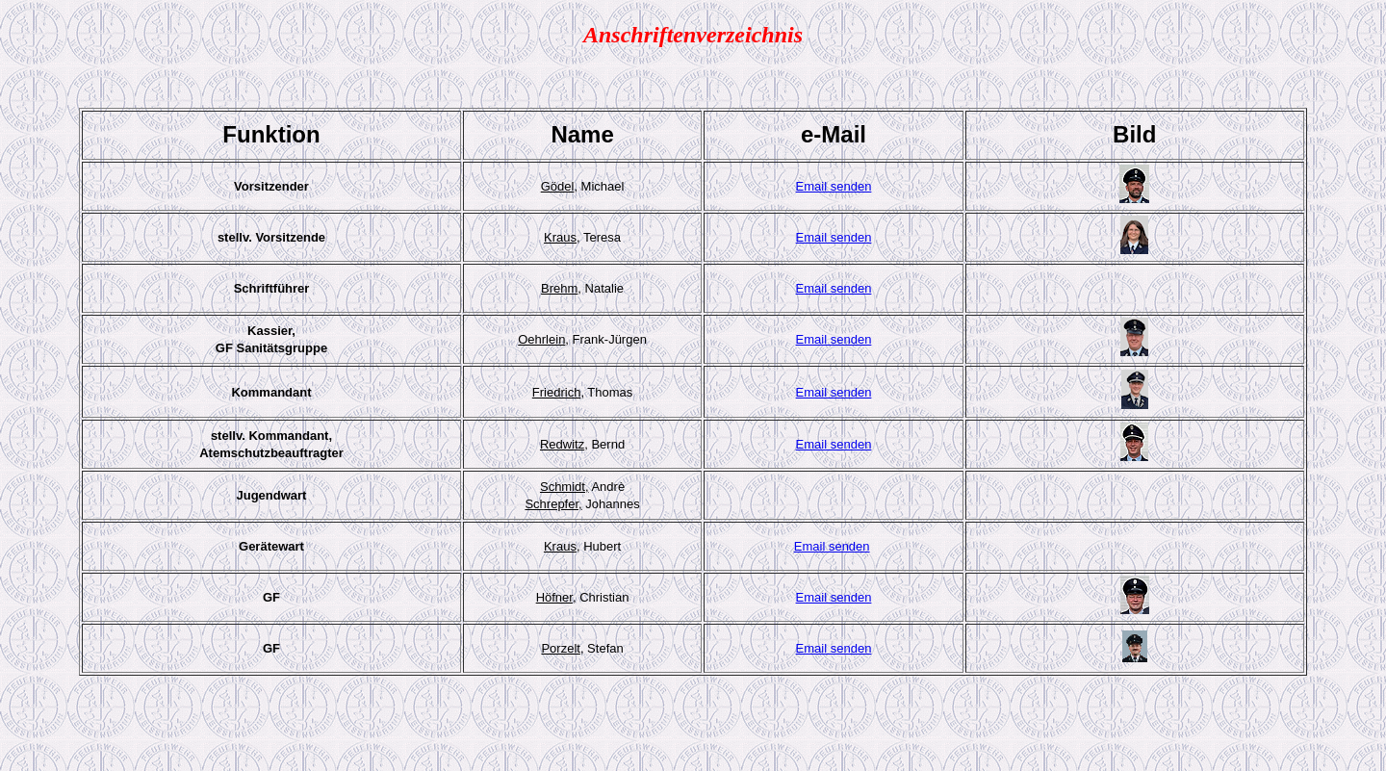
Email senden (834, 186)
